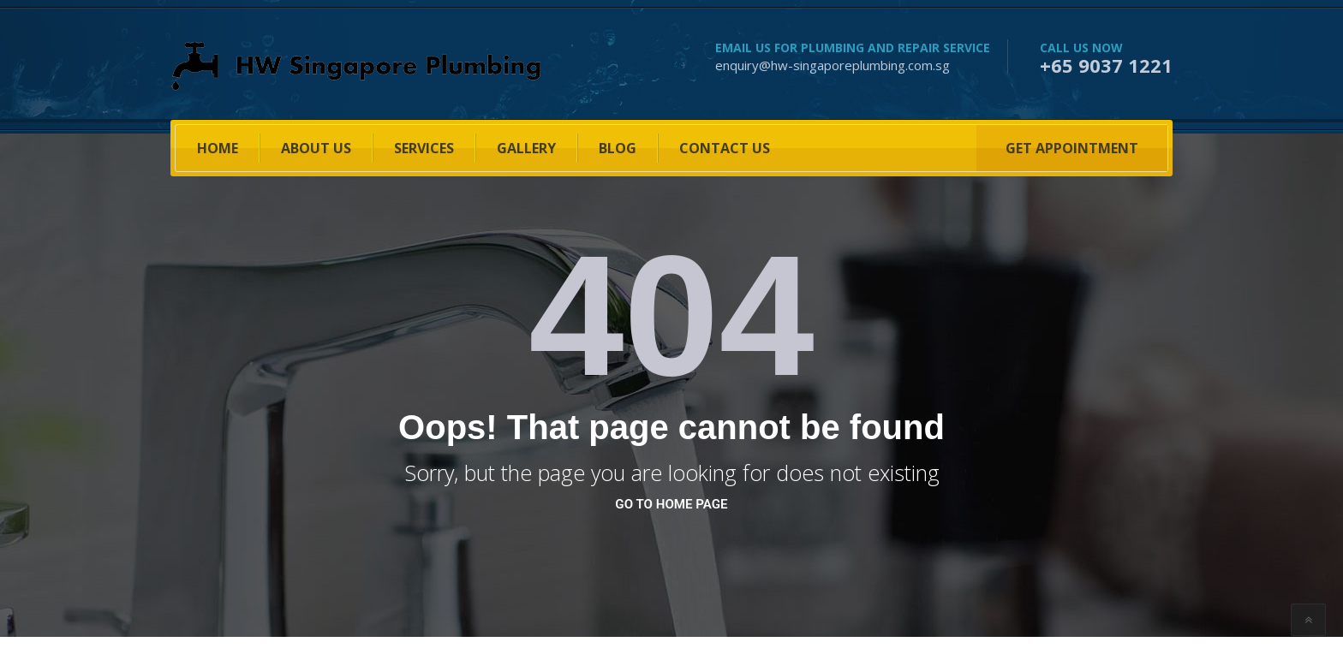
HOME (217, 148)
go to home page (671, 504)
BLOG (617, 148)
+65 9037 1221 (1106, 65)
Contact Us (724, 148)
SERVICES (424, 148)
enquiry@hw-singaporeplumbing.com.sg (832, 65)
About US (316, 148)
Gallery (526, 148)
